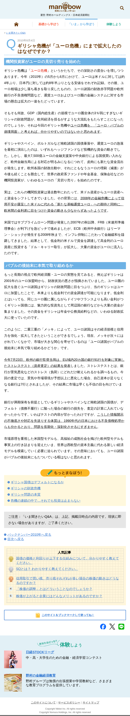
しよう (113, 24)
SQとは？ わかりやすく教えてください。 (47, 569)
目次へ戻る (15, 539)
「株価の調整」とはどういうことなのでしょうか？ (54, 589)
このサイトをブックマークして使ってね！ (68, 614)
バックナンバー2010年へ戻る (29, 534)
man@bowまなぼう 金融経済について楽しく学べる (65, 7)
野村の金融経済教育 (41, 675)
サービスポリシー (69, 702)
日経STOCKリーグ (40, 652)
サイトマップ (91, 702)
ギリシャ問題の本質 (26, 494)
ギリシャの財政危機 (26, 488)
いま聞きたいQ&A (15, 32)
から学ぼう (48, 24)
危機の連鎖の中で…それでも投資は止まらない (45, 500)
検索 (122, 8)
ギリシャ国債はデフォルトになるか (37, 482)
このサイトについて (43, 702)
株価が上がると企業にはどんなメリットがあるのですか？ (59, 596)
